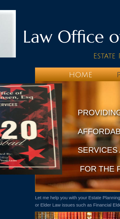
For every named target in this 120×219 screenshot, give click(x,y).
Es (97, 56)
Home (80, 75)
